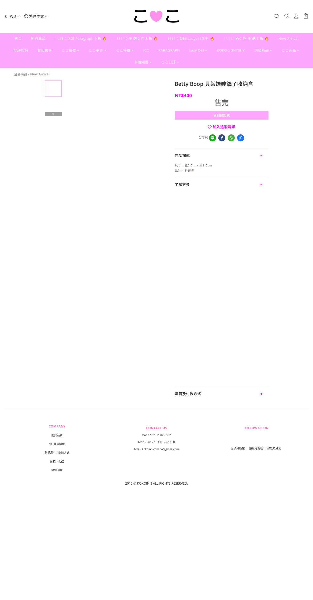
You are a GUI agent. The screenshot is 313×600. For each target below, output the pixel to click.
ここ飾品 (290, 50)
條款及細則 (274, 448)
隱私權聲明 (256, 448)
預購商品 (263, 50)
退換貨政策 (238, 448)
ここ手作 (98, 50)
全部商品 (20, 74)
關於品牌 (57, 435)
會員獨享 (44, 50)
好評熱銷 (21, 50)
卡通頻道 (143, 62)
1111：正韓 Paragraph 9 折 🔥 (81, 38)
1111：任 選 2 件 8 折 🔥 (137, 38)
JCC (146, 50)
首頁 (18, 38)
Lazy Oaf (198, 50)
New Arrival (288, 38)
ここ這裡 (70, 50)
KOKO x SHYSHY (231, 50)
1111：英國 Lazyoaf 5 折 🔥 (190, 38)
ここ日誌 (170, 62)
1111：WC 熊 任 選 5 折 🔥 (246, 38)
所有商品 (38, 38)
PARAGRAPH (169, 50)
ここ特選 (125, 50)
